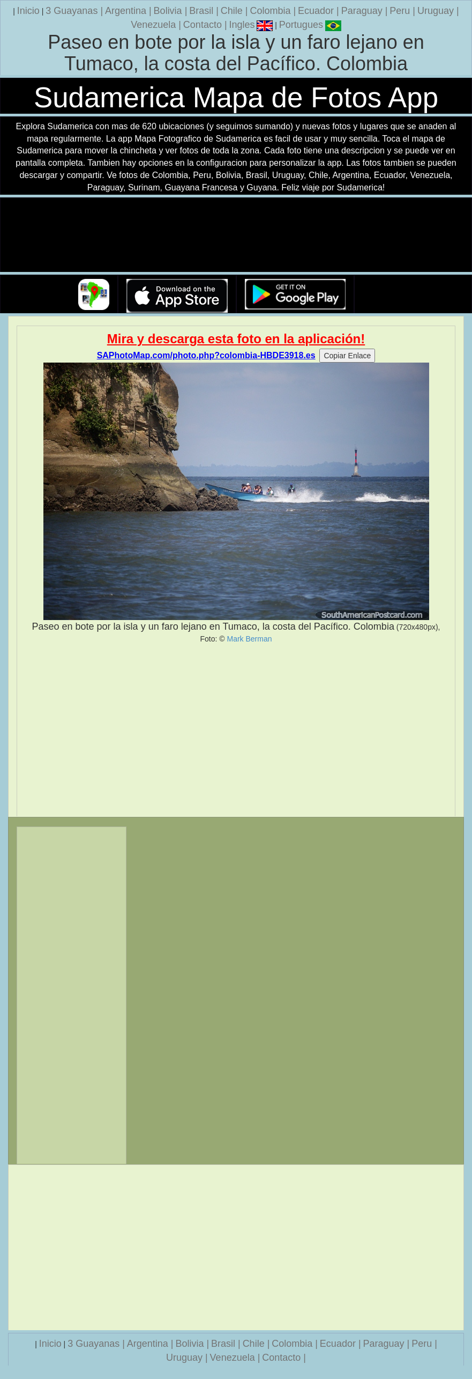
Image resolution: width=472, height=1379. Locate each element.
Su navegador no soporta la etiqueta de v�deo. (236, 235)
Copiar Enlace (347, 355)
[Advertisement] (236, 730)
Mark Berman (249, 639)
